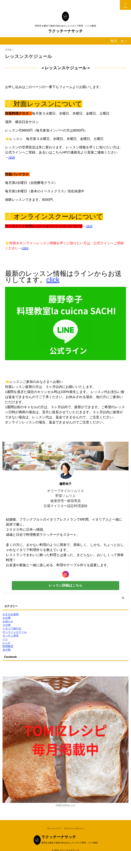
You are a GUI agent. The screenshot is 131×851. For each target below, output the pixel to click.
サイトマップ (53, 828)
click (11, 157)
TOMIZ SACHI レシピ (65, 805)
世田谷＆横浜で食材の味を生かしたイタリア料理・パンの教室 (69, 843)
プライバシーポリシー (74, 828)
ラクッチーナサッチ (65, 31)
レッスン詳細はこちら (65, 585)
